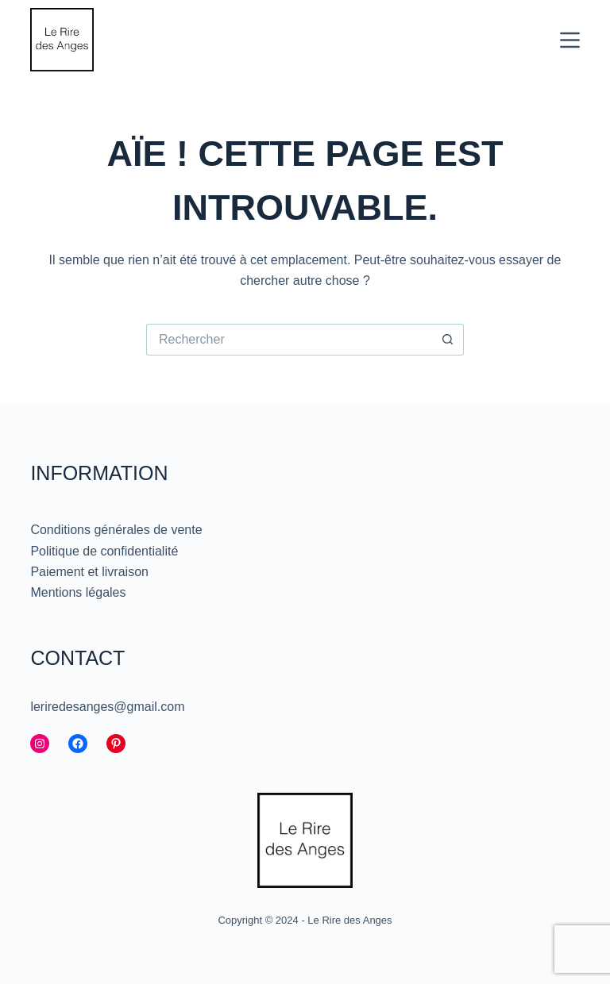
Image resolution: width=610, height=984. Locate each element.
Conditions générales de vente (116, 529)
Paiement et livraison (89, 571)
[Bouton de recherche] (448, 340)
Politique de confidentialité (104, 551)
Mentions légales (77, 592)
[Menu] (570, 40)
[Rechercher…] (289, 340)
